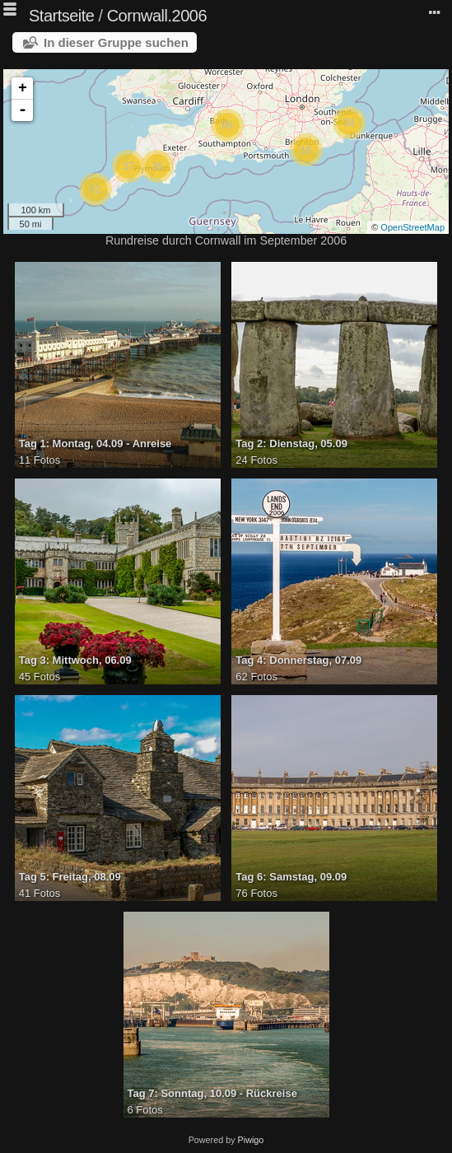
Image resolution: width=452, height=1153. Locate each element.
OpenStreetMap (412, 227)
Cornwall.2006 (157, 16)
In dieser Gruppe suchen (116, 42)
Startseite (61, 16)
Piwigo (251, 1140)
